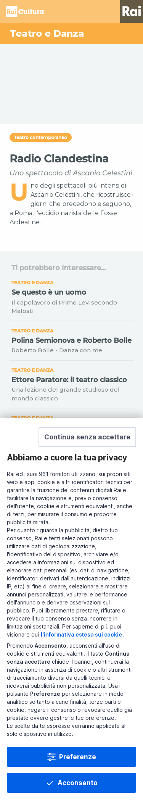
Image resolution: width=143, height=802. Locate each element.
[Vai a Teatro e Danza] (71, 33)
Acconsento (78, 783)
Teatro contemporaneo (40, 137)
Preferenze (77, 757)
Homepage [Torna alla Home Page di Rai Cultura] (25, 11)
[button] (87, 437)
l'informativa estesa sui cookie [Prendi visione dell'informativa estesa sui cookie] (81, 634)
